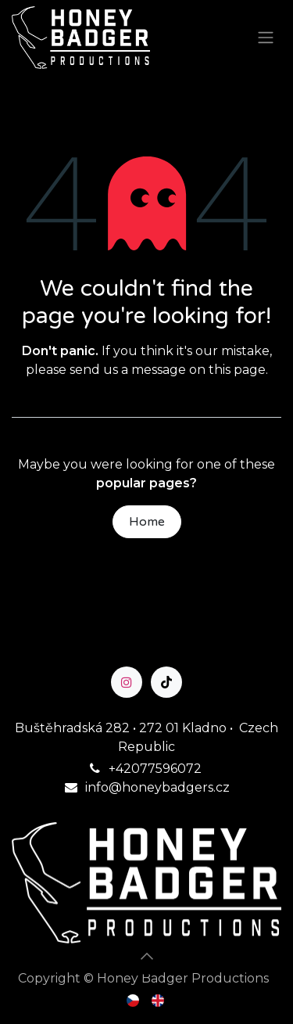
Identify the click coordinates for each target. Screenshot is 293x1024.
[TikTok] (166, 682)
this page (237, 369)
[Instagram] (126, 682)
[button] (147, 956)
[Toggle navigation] (265, 38)
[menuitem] (134, 999)
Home (147, 522)
